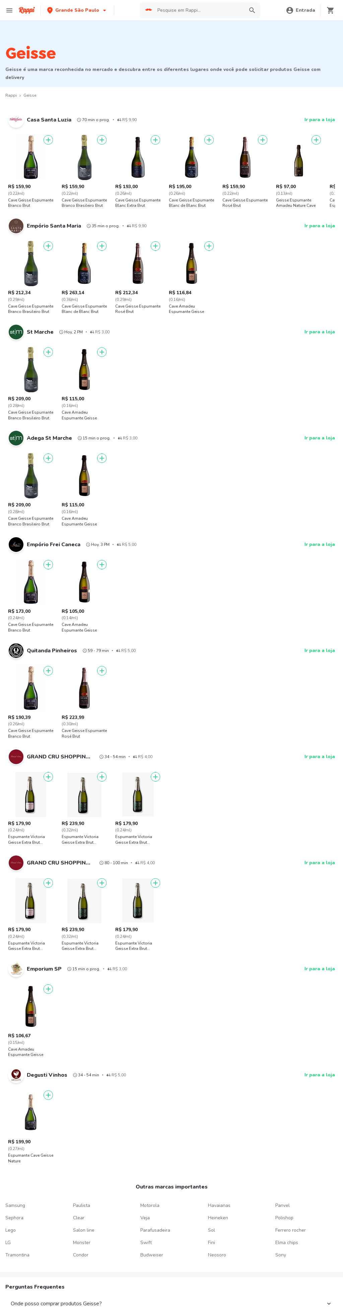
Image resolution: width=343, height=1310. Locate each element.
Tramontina (17, 1255)
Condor (80, 1255)
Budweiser (151, 1255)
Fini (211, 1242)
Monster (81, 1242)
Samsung (15, 1205)
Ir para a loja (319, 119)
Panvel (282, 1205)
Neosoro (217, 1255)
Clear (78, 1218)
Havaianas (219, 1205)
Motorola (149, 1205)
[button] (77, 10)
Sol (211, 1230)
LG (8, 1242)
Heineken (218, 1218)
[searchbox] (198, 10)
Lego (10, 1230)
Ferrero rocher (290, 1230)
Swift (146, 1242)
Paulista (81, 1205)
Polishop (284, 1218)
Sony (280, 1255)
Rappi (11, 95)
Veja (145, 1218)
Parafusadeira (155, 1230)
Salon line (83, 1230)
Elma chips (286, 1242)
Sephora (14, 1218)
